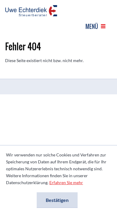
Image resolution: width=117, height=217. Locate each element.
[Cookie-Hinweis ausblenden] (57, 200)
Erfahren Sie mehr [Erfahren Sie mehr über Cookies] (66, 182)
